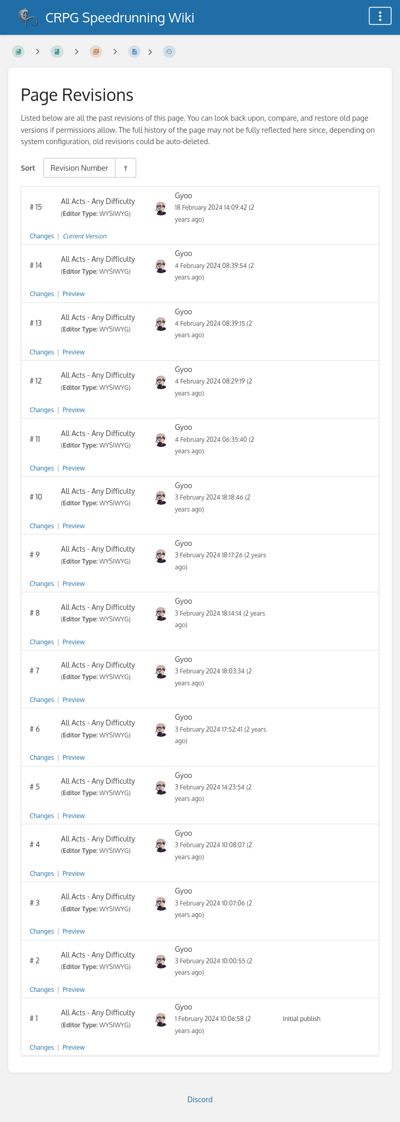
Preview (73, 294)
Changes (42, 236)
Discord (200, 1099)
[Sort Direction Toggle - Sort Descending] (125, 168)
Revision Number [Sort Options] (79, 167)
